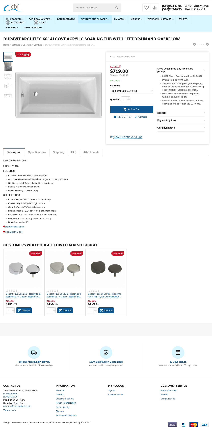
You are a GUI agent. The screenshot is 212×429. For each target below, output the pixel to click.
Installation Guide (13, 232)
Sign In (111, 390)
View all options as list (127, 137)
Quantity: (115, 99)
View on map (9, 410)
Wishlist (164, 394)
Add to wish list (123, 117)
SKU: (112, 56)
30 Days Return (178, 361)
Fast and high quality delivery (34, 361)
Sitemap (60, 411)
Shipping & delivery (65, 398)
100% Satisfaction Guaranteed (106, 361)
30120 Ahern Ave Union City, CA (197, 7)
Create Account (115, 394)
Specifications (37, 152)
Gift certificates (63, 407)
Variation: (115, 86)
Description (14, 152)
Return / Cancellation (66, 403)
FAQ (74, 152)
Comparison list (168, 398)
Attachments (91, 152)
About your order (169, 390)
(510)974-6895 (172, 6)
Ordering (60, 394)
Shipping (58, 152)
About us (60, 390)
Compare (140, 117)
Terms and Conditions (66, 415)
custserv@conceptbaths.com (17, 406)
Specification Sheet (13, 226)
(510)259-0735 (172, 9)
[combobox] (97, 7)
